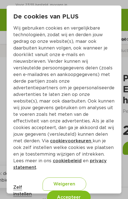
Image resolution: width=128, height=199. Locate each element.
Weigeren (64, 184)
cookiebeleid (67, 160)
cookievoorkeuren (71, 140)
